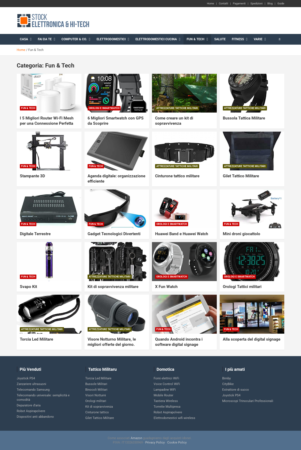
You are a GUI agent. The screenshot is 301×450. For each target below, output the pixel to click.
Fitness (238, 39)
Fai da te (45, 39)
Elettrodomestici (111, 39)
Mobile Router (163, 395)
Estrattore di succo (235, 390)
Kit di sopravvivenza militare (113, 286)
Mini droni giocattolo (241, 233)
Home (210, 3)
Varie (258, 39)
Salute (220, 39)
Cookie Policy (177, 442)
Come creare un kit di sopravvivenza (174, 121)
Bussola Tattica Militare (244, 118)
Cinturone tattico (97, 412)
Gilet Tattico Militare (241, 176)
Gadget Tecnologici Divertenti (114, 233)
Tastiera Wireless (166, 401)
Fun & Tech (195, 39)
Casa (24, 39)
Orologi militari (95, 401)
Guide (280, 3)
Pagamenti (239, 3)
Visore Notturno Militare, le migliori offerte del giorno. (112, 342)
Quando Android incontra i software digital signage (179, 342)
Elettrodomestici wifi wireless (174, 418)
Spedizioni (256, 3)
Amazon (136, 438)
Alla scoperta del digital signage (251, 339)
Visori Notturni (95, 395)
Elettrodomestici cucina (156, 39)
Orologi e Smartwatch (104, 108)
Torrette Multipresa (167, 407)
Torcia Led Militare (36, 339)
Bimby (226, 378)
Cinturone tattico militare (177, 176)
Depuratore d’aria (29, 405)
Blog (270, 3)
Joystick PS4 (26, 378)
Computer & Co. (74, 39)
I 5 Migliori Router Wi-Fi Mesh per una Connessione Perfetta (47, 121)
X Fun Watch (166, 286)
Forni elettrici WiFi (166, 378)
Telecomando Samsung (33, 390)
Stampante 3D (32, 176)
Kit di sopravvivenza (99, 407)
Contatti (223, 3)
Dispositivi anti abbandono (35, 417)
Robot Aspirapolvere (31, 411)
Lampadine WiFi (165, 390)
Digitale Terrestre (35, 233)
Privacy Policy (155, 442)
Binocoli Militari (96, 390)
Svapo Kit (28, 286)
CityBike (228, 384)
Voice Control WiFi (167, 384)
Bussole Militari (96, 384)
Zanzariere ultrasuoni (31, 384)
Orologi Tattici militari (242, 286)
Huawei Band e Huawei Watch (181, 233)
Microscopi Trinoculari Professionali (247, 401)
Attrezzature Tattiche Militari (177, 108)
